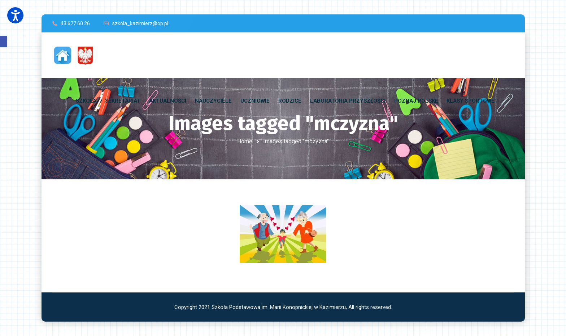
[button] (3, 41)
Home (244, 141)
